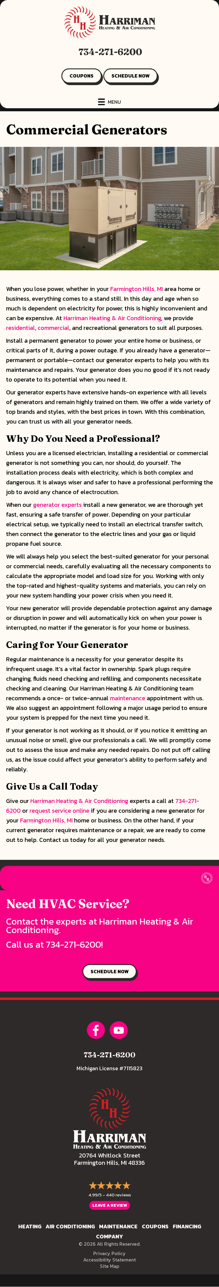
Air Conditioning (70, 1226)
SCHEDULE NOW (130, 75)
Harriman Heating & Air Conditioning (112, 318)
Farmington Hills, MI (136, 288)
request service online (59, 810)
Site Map (109, 1266)
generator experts (57, 504)
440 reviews (118, 1194)
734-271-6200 (110, 51)
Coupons (155, 1226)
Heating (29, 1226)
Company (109, 1236)
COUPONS (82, 75)
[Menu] (109, 101)
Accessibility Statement (109, 1259)
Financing (187, 1226)
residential (20, 327)
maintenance (127, 698)
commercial (53, 327)
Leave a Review (109, 1205)
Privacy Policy (109, 1253)
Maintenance (118, 1226)
